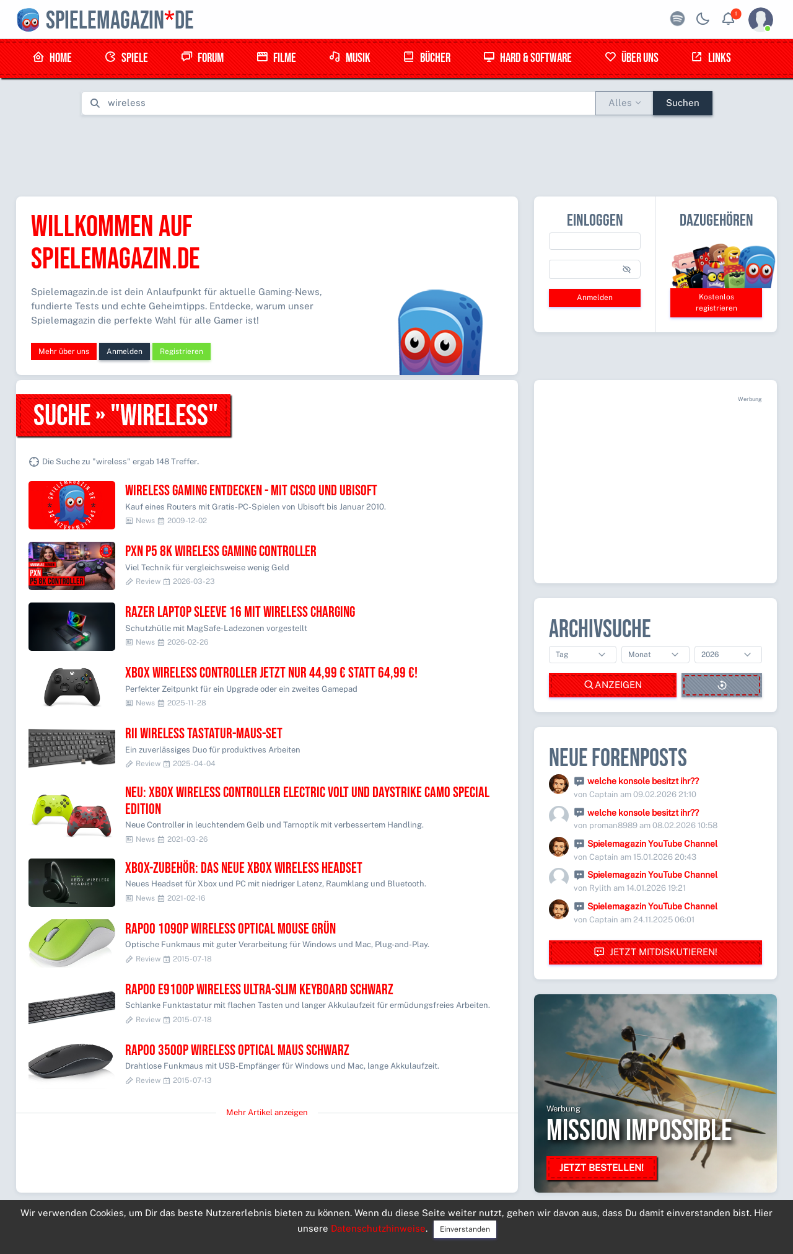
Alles (620, 102)
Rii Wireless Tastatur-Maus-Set (204, 734)
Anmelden (124, 351)
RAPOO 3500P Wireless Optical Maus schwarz (237, 1050)
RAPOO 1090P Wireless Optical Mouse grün (230, 929)
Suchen (682, 102)
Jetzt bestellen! (601, 1167)
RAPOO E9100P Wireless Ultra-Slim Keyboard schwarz (259, 990)
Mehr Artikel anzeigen (267, 1112)
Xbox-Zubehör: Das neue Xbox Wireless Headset (243, 868)
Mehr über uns (63, 351)
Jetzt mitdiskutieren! (655, 952)
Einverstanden (465, 1229)
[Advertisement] (396, 153)
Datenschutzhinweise (378, 1228)
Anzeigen (613, 685)
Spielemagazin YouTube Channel (652, 844)
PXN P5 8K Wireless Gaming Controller (221, 551)
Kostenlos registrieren (716, 302)
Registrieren (181, 351)
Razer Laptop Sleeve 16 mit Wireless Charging (240, 612)
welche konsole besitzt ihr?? (643, 781)
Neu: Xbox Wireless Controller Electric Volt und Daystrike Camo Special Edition (307, 801)
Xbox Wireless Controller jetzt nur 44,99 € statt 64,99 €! (271, 673)
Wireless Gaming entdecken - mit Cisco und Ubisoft (251, 491)
